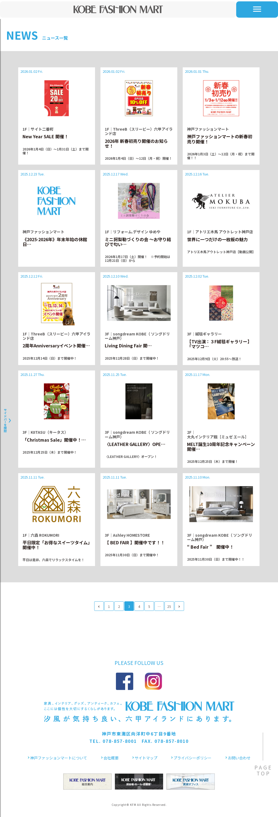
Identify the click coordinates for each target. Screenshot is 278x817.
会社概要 (111, 758)
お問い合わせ (239, 758)
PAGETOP (263, 770)
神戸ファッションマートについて (58, 758)
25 (169, 606)
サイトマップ (146, 758)
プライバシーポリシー (192, 758)
